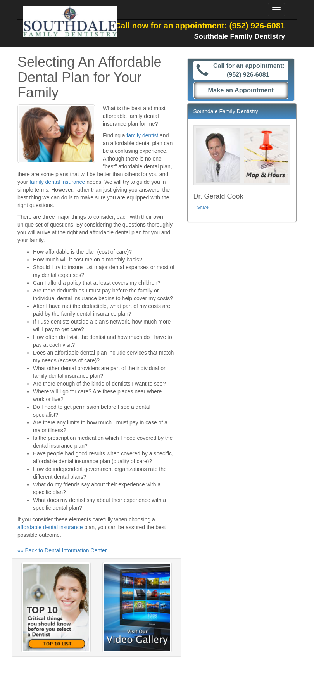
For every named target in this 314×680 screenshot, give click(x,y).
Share (203, 207)
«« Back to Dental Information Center (62, 550)
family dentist (142, 135)
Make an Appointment (241, 90)
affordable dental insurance (50, 527)
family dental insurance (57, 182)
